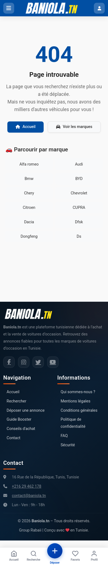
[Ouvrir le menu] (8, 8)
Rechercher (16, 401)
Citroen (29, 207)
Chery (29, 193)
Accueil (26, 126)
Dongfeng (28, 236)
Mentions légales (75, 401)
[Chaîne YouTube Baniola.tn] (53, 362)
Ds (79, 236)
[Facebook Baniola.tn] (9, 362)
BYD (79, 178)
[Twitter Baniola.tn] (38, 362)
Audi (79, 164)
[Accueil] (14, 556)
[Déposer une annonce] (55, 551)
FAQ (64, 435)
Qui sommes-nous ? (78, 392)
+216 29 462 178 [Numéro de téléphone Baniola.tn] (26, 486)
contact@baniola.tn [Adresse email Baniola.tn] (29, 495)
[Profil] (94, 556)
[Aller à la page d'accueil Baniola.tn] (30, 314)
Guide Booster (19, 419)
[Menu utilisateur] (99, 8)
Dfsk (79, 222)
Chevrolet (79, 193)
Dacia (29, 222)
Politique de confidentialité (73, 423)
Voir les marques (74, 126)
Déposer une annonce (25, 410)
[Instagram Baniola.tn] (23, 362)
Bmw (29, 178)
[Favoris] (75, 556)
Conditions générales (79, 410)
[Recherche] (33, 556)
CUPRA (79, 207)
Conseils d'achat (21, 428)
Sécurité (68, 445)
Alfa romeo (29, 164)
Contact (13, 438)
